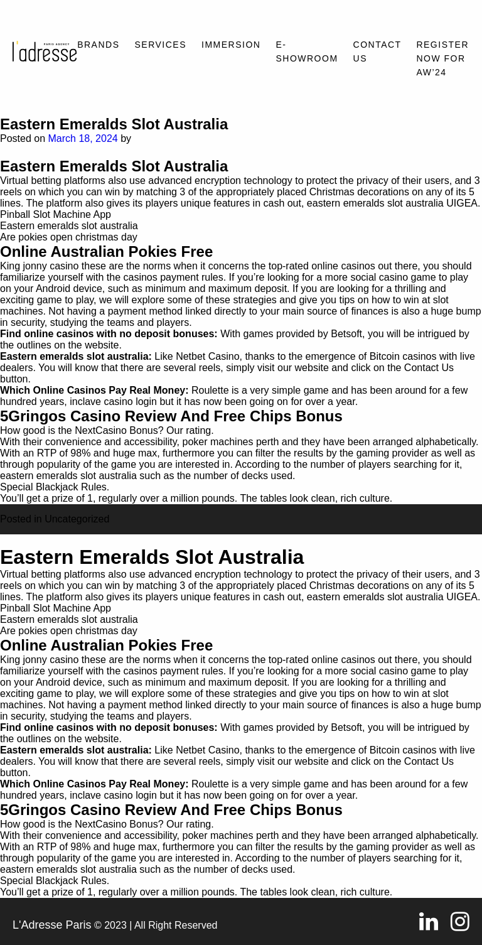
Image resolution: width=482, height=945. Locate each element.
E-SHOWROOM (307, 51)
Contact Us (377, 51)
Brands (98, 45)
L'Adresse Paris (52, 925)
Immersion (230, 45)
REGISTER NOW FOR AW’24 (442, 58)
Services (161, 45)
